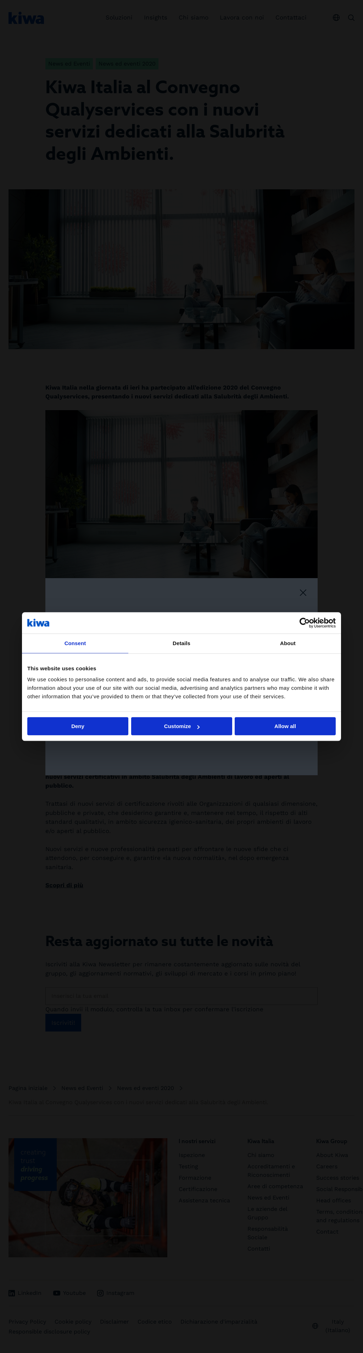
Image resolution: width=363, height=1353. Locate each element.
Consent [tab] (75, 643)
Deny (77, 726)
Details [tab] (181, 643)
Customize (182, 726)
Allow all (285, 726)
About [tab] (288, 643)
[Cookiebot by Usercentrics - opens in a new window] (305, 622)
